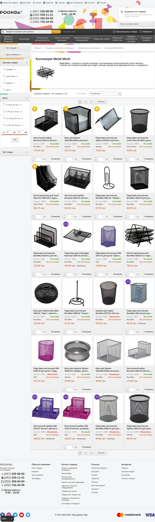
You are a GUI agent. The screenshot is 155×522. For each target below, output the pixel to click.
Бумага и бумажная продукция (69, 469)
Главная (37, 48)
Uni (73, 32)
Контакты (91, 3)
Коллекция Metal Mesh (113, 48)
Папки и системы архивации (73, 482)
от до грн (15, 136)
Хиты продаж (37, 468)
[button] (7, 519)
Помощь (61, 3)
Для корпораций (76, 3)
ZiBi (9, 90)
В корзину (55, 159)
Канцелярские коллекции (89, 48)
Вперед (101, 101)
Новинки (35, 471)
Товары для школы (69, 491)
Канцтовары (66, 473)
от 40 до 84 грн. (14, 105)
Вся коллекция (52, 147)
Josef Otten (12, 76)
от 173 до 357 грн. (14, 118)
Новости (124, 468)
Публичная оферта (10, 3)
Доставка (26, 3)
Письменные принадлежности (68, 478)
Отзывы (103, 3)
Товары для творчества (71, 495)
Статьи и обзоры (128, 478)
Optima (10, 83)
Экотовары (36, 478)
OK (15, 139)
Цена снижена (13, 55)
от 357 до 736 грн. (15, 125)
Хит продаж (12, 48)
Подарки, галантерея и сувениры (59, 48)
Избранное (147, 32)
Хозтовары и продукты (71, 503)
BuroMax (11, 69)
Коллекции (125, 475)
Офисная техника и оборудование (69, 487)
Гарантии (49, 3)
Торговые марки (127, 471)
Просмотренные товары (126, 32)
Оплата (38, 3)
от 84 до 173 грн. (14, 112)
